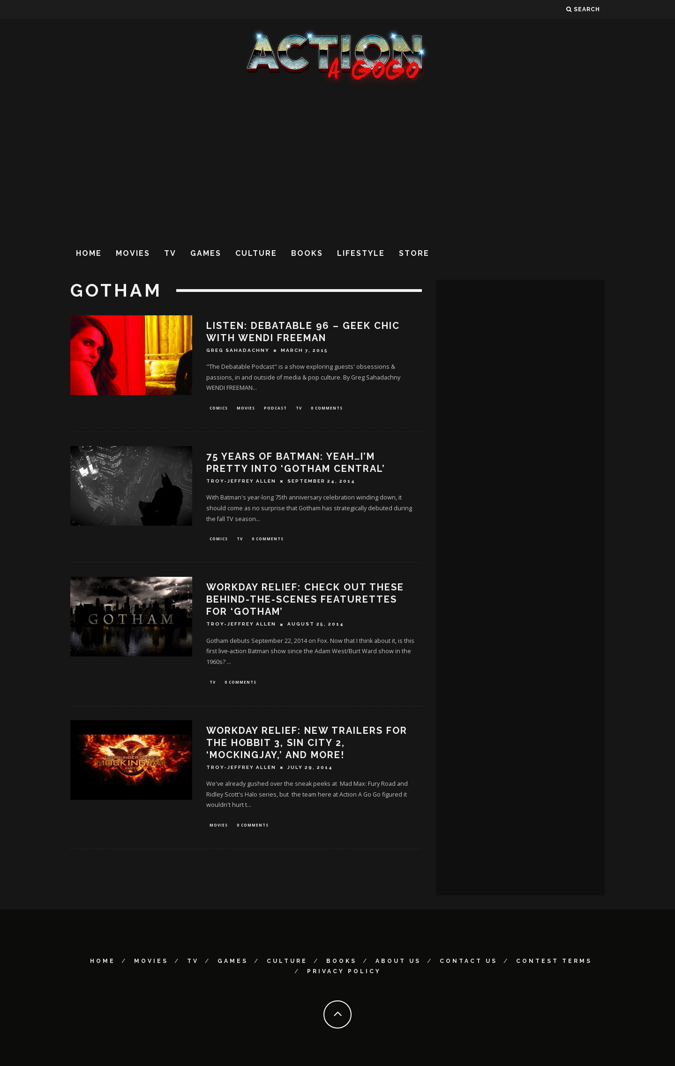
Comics (219, 408)
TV (170, 253)
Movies (133, 253)
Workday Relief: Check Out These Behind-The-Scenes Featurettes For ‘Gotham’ (305, 601)
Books (307, 253)
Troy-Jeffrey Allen (241, 482)
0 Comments (327, 408)
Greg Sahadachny (238, 350)
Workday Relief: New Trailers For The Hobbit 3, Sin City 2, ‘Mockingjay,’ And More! (306, 746)
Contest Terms (554, 961)
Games (205, 253)
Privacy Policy (344, 971)
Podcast (275, 408)
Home (89, 253)
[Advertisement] (337, 163)
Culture (256, 253)
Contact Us (468, 961)
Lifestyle (361, 253)
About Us (398, 961)
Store (414, 253)
